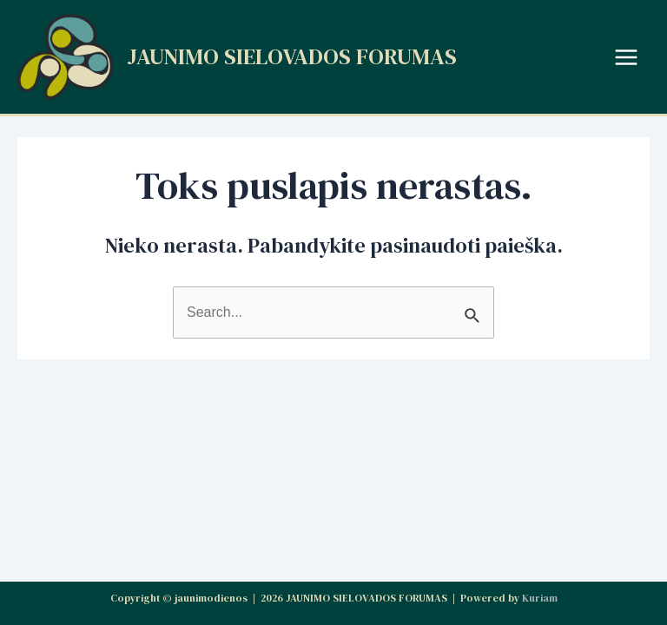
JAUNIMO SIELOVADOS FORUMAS (292, 56)
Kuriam (540, 598)
